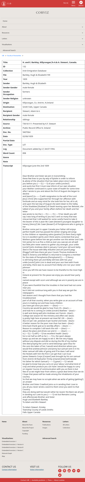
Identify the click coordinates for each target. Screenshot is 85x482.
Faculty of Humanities (14, 55)
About (4, 27)
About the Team (27, 425)
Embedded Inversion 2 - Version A (12, 444)
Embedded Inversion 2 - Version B (12, 447)
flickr (79, 471)
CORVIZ (42, 13)
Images (44, 428)
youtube (69, 471)
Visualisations (7, 44)
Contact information (9, 470)
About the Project (28, 428)
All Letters (66, 425)
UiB (3, 55)
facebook (60, 471)
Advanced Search (9, 50)
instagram (65, 471)
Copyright (25, 431)
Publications (46, 425)
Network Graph (7, 453)
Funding (25, 434)
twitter (60, 475)
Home (5, 21)
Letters (4, 38)
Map (3, 456)
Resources (5, 33)
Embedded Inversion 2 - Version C (12, 450)
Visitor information (37, 470)
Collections (66, 428)
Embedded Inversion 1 (9, 441)
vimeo (74, 471)
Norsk (66, 3)
